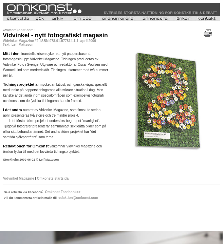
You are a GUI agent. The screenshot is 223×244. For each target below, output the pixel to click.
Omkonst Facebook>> (62, 192)
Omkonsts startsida (53, 178)
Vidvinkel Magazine (18, 178)
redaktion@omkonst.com (77, 198)
